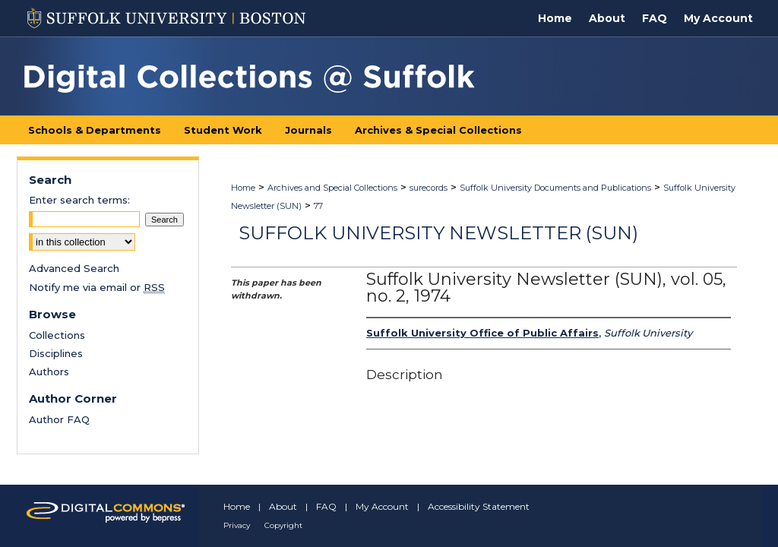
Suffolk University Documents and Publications (555, 187)
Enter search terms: (79, 200)
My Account (382, 506)
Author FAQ (59, 419)
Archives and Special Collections (332, 187)
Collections (57, 335)
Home (243, 187)
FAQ (326, 506)
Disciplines (56, 353)
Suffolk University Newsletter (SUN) (438, 233)
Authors (49, 371)
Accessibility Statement (479, 506)
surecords (429, 187)
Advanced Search (74, 268)
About (283, 506)
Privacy (236, 525)
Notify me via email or (97, 287)
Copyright (283, 525)
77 (318, 206)
